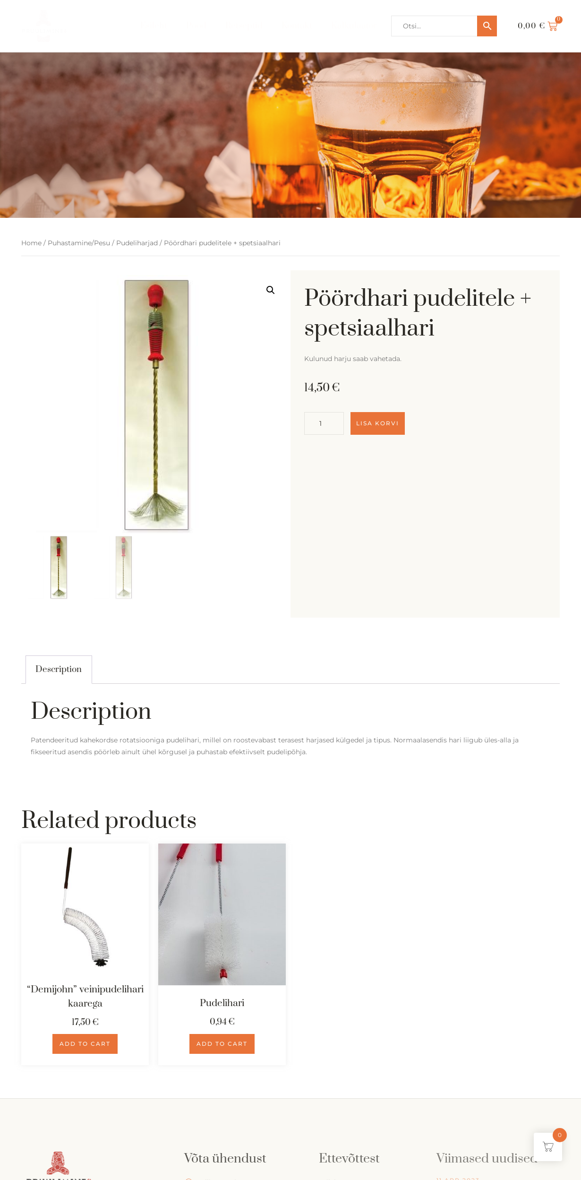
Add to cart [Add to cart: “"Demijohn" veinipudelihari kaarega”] (85, 1043)
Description (58, 669)
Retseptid (244, 25)
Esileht (153, 25)
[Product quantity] (324, 423)
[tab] (59, 669)
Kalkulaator (354, 25)
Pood (196, 25)
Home (31, 243)
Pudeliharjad (137, 243)
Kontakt (297, 25)
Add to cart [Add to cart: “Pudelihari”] (222, 1043)
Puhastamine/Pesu (79, 243)
